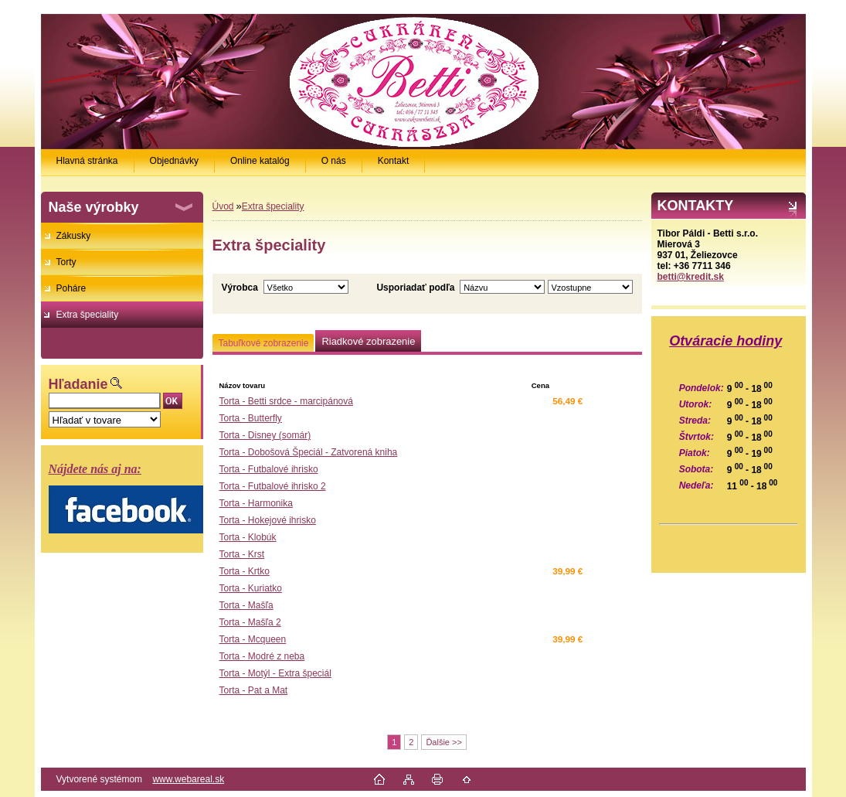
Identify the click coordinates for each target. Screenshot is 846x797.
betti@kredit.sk (690, 276)
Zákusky (73, 235)
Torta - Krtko (244, 571)
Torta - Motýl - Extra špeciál (275, 673)
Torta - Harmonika (256, 503)
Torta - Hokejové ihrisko (267, 520)
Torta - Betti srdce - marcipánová (286, 401)
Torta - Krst (242, 554)
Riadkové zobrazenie (368, 341)
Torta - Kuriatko (250, 588)
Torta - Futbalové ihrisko (268, 469)
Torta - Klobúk (248, 537)
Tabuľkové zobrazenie (264, 343)
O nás (333, 160)
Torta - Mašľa (246, 605)
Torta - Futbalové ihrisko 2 (272, 486)
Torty (66, 262)
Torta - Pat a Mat (253, 690)
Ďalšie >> (443, 742)
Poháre (71, 288)
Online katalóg (260, 160)
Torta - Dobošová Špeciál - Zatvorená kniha (308, 452)
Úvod (223, 206)
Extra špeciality (87, 314)
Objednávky (174, 160)
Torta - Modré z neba (262, 656)
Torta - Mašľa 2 (250, 622)
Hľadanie (78, 384)
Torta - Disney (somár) (265, 435)
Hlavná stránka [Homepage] (87, 160)
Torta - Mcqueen (253, 639)
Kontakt (393, 160)
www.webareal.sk (188, 779)
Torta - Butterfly (250, 418)
